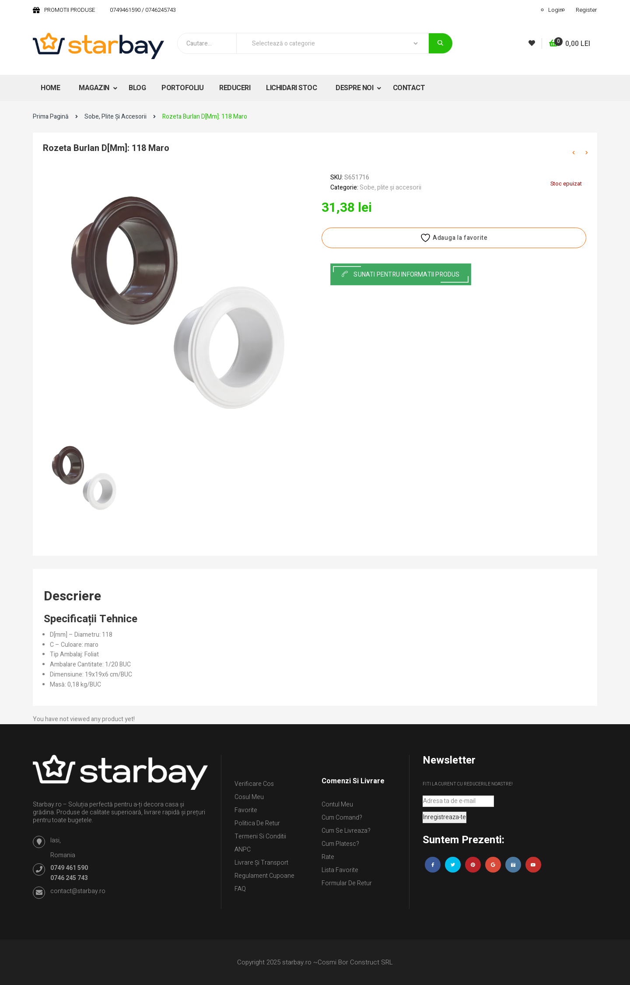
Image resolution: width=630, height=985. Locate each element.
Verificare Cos (254, 784)
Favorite (245, 810)
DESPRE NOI (355, 88)
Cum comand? (342, 817)
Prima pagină (51, 116)
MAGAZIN (95, 88)
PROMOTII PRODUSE (69, 10)
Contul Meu (337, 804)
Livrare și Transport (261, 862)
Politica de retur (257, 823)
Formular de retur (347, 883)
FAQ (240, 889)
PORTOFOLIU (182, 88)
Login (555, 10)
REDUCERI (234, 88)
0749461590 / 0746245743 (143, 10)
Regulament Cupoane (264, 875)
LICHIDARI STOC (291, 88)
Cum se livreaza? (346, 830)
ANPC (242, 849)
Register (586, 10)
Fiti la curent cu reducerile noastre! (468, 784)
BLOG (137, 88)
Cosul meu (249, 797)
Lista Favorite (340, 870)
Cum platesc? (340, 843)
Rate (328, 857)
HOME (50, 88)
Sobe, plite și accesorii (115, 116)
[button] (569, 44)
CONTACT (409, 88)
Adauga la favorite (453, 237)
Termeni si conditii (260, 836)
